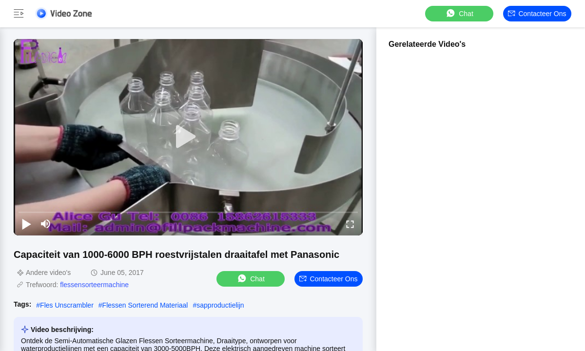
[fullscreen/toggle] (350, 223)
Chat (459, 13)
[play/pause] (26, 223)
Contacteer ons (537, 14)
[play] (188, 137)
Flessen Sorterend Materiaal (145, 305)
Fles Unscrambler (67, 305)
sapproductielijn (220, 305)
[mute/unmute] (46, 223)
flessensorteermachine (94, 285)
